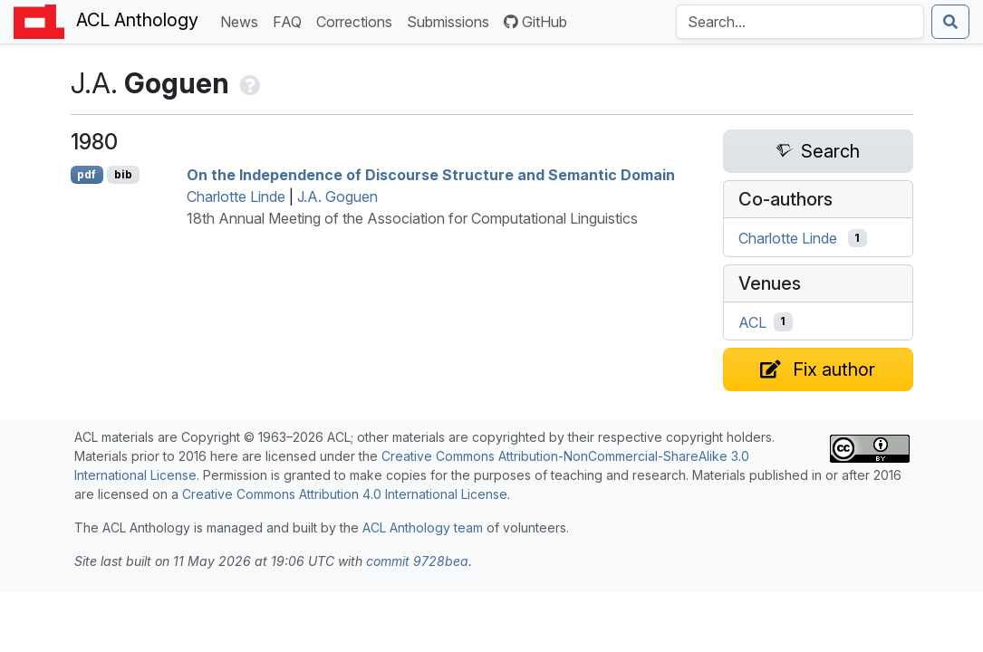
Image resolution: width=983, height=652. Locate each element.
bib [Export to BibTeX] (123, 174)
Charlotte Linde (236, 196)
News (242, 20)
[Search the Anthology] (800, 22)
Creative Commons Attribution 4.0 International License (344, 494)
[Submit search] (950, 22)
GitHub (535, 22)
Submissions (451, 20)
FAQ (291, 20)
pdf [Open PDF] (86, 174)
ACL (752, 321)
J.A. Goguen (337, 196)
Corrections (358, 20)
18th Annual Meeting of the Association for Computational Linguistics (412, 218)
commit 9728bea (417, 561)
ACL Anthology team (422, 527)
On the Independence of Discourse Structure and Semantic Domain (431, 175)
